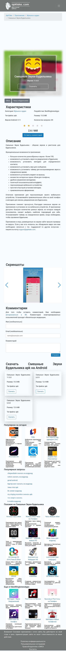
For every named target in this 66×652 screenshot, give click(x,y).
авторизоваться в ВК (16, 315)
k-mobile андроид (14, 501)
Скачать (33, 86)
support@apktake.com (27, 230)
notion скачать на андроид (18, 477)
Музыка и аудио (20, 111)
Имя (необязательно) (14, 322)
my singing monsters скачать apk (20, 494)
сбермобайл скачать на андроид (20, 473)
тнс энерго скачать (15, 498)
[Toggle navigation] (59, 6)
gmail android (13, 480)
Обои (8, 101)
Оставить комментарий (33, 135)
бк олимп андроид (15, 491)
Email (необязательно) (14, 331)
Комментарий (11, 341)
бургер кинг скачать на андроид (20, 484)
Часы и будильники (20, 101)
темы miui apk (13, 487)
